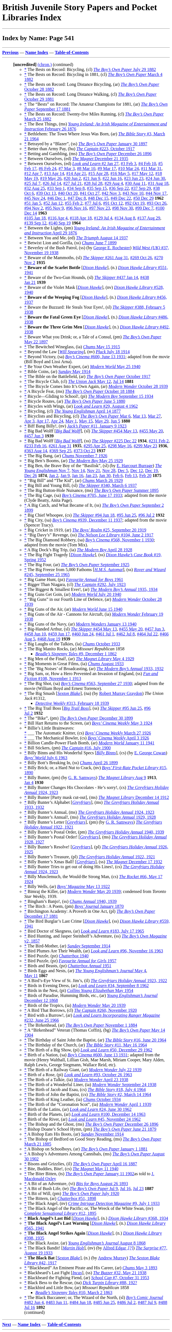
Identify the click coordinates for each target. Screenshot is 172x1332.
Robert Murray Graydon (120, 693)
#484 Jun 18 (80, 1302)
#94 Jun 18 (94, 515)
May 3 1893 (140, 1267)
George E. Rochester (111, 247)
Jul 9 (94, 1188)
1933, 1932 (130, 668)
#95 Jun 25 (126, 515)
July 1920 (90, 1193)
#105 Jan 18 (35, 218)
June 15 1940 (97, 609)
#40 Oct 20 (68, 193)
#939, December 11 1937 (87, 520)
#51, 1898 (76, 1198)
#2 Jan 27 (95, 163)
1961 (94, 579)
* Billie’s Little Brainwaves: (49, 728)
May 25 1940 (115, 366)
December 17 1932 (134, 861)
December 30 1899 (96, 718)
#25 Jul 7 (32, 183)
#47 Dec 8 (77, 198)
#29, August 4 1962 (106, 406)
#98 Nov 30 (122, 208)
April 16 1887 (105, 1163)
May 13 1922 (83, 886)
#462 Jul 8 (125, 634)
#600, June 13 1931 (95, 356)
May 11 (31, 975)
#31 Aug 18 (158, 183)
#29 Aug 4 (114, 183)
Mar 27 (154, 416)
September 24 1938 (124, 1084)
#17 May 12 (142, 173)
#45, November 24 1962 (104, 1119)
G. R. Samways (82, 777)
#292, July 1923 (100, 584)
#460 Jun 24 (82, 634)
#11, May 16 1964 (116, 1045)
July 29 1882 (124, 69)
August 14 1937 (102, 237)
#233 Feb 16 (35, 445)
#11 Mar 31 (151, 168)
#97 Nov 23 (99, 208)
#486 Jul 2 (126, 1302)
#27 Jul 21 (72, 183)
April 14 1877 (87, 411)
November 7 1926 (84, 455)
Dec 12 (136, 470)
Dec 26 (30, 475)
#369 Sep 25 (60, 450)
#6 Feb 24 (47, 168)
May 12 (89, 381)
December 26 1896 (115, 153)
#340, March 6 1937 (108, 485)
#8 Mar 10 (86, 168)
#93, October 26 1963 (98, 1074)
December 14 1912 (133, 797)
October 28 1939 (138, 386)
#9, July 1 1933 (114, 1203)
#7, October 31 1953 (120, 1277)
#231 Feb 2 (159, 440)
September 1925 (95, 564)
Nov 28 (109, 470)
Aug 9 (122, 777)
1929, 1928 (118, 817)
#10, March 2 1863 (73, 1292)
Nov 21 (93, 470)
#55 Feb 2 (74, 203)
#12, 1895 (60, 1213)
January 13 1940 (106, 624)
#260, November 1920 (105, 1010)
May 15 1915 (101, 346)
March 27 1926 (118, 733)
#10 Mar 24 (128, 168)
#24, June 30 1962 (101, 1109)
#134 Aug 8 (125, 218)
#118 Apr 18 (81, 218)
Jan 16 (77, 475)
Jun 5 (115, 421)
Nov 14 (78, 470)
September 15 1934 (120, 396)
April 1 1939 (125, 1104)
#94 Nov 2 (33, 208)
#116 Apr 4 (57, 218)
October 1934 (102, 1099)
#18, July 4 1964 (116, 1089)
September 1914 (88, 946)
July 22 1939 (115, 1069)
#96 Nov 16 (76, 208)
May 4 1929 (105, 658)
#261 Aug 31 (105, 257)
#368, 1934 (138, 1218)
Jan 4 (28, 782)
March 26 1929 (103, 480)
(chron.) (45, 64)
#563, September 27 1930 (96, 683)
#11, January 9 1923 (96, 426)
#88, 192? (110, 1282)
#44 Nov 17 (156, 193)
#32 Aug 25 (34, 188)
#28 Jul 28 (93, 183)
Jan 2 (53, 475)
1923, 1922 (129, 980)
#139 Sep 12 (35, 223)
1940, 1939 (126, 832)
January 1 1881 (114, 1149)
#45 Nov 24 (34, 198)
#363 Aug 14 (35, 450)
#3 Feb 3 (128, 163)
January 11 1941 (126, 743)
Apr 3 (29, 421)
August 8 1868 (106, 1243)
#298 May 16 (119, 445)
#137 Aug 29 (148, 218)
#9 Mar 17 (106, 168)
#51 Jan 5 (32, 203)
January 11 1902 (99, 1173)
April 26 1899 (99, 762)
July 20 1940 (96, 594)
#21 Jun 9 (91, 178)
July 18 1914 (113, 351)
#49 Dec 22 (121, 198)
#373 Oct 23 (85, 450)
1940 (74, 955)
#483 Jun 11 (56, 1302)
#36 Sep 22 (119, 188)
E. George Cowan (150, 752)
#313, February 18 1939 (72, 703)
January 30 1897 (112, 143)
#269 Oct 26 (141, 257)
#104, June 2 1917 (116, 535)
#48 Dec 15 (98, 198)
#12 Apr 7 (33, 173)
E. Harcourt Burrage (135, 465)
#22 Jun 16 (112, 178)
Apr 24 (57, 421)
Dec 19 (151, 470)
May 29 (102, 421)
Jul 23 (138, 1188)
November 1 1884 (101, 1025)
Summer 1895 (126, 490)
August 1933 (106, 663)
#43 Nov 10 (133, 193)
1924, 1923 (116, 812)
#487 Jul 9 (147, 1302)
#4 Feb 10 (147, 163)
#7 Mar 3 (67, 168)
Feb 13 (131, 475)
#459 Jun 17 (59, 634)
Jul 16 (125, 1188)
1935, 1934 (124, 589)
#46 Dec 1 (56, 198)
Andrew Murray (112, 1258)
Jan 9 (65, 475)
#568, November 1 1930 (119, 540)
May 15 (85, 421)
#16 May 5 (119, 173)
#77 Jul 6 (93, 203)
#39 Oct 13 (46, 193)
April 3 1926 (118, 738)
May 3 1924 (122, 723)
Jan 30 (104, 475)
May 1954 (100, 990)
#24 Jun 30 (155, 178)
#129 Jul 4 (103, 218)
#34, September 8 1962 (113, 985)
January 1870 (99, 906)
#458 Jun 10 (35, 634)
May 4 (110, 970)
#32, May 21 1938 (119, 1272)
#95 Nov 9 (54, 208)
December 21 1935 (100, 158)
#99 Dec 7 (144, 208)
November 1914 (102, 1134)
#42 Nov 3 (111, 193)
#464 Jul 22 (147, 634)
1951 (89, 965)
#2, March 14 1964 (120, 1094)
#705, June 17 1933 (92, 495)
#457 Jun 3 (34, 436)
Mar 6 (105, 416)
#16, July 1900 (86, 748)
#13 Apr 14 (54, 173)
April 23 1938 (101, 1079)
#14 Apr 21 (76, 173)
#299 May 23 (145, 445)
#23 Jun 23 (133, 178)
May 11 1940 (95, 1168)
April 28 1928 (104, 549)
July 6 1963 (45, 757)
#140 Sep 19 (60, 223)
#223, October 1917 (105, 148)
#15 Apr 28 (98, 173)
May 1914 (74, 371)
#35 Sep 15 (97, 188)
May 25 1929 (95, 460)
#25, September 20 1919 (109, 530)
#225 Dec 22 (114, 440)
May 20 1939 (94, 891)
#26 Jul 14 (52, 183)
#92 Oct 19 (134, 203)
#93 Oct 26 (156, 203)
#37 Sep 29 (141, 188)
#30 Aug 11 (135, 183)
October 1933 (101, 644)
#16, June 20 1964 (135, 1040)
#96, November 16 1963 (127, 951)
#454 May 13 (114, 431)
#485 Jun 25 (104, 1302)
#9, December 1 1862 (76, 653)
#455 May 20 (151, 431)
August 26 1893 (102, 1183)
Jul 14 (118, 381)
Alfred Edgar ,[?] (118, 1248)
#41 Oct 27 (89, 193)
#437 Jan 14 (116, 277)
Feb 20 (145, 475)
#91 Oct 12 (113, 203)
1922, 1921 (117, 856)
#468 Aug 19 (49, 639)
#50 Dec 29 (143, 198)
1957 (88, 960)
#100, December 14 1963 (108, 1114)
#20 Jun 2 (72, 178)
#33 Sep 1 (56, 188)
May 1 (71, 421)
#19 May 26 (50, 178)
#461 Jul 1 (105, 634)
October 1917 (118, 376)
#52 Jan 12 (52, 203)
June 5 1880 (94, 401)
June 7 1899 (99, 242)
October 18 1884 (99, 391)
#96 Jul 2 (146, 515)
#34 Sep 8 (76, 188)
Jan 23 (91, 475)
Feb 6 (118, 475)
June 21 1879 (124, 1129)
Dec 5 (123, 470)
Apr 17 (42, 421)
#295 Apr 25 (95, 445)
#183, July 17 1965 (112, 931)
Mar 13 (139, 416)
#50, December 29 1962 (116, 1050)
